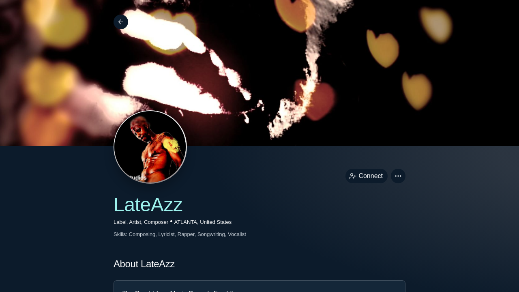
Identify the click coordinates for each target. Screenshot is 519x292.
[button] (398, 176)
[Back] (121, 22)
